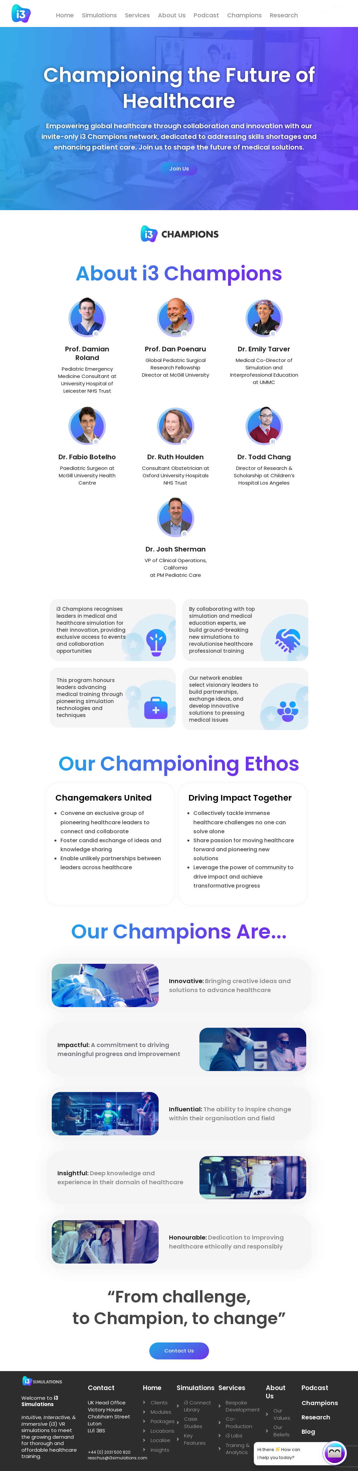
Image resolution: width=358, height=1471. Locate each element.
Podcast (206, 15)
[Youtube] (10, 185)
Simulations (99, 15)
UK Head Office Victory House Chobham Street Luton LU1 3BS (109, 1416)
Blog (308, 1432)
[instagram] (10, 163)
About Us (172, 15)
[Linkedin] (10, 120)
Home (65, 15)
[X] (10, 142)
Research (284, 15)
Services (137, 15)
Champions (244, 15)
